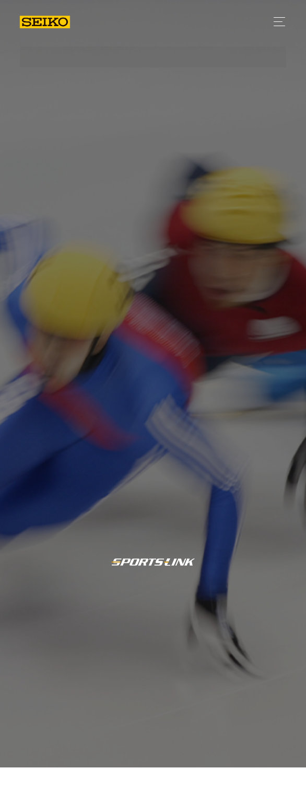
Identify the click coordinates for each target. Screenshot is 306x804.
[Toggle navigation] (276, 22)
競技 (261, 787)
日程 (223, 788)
